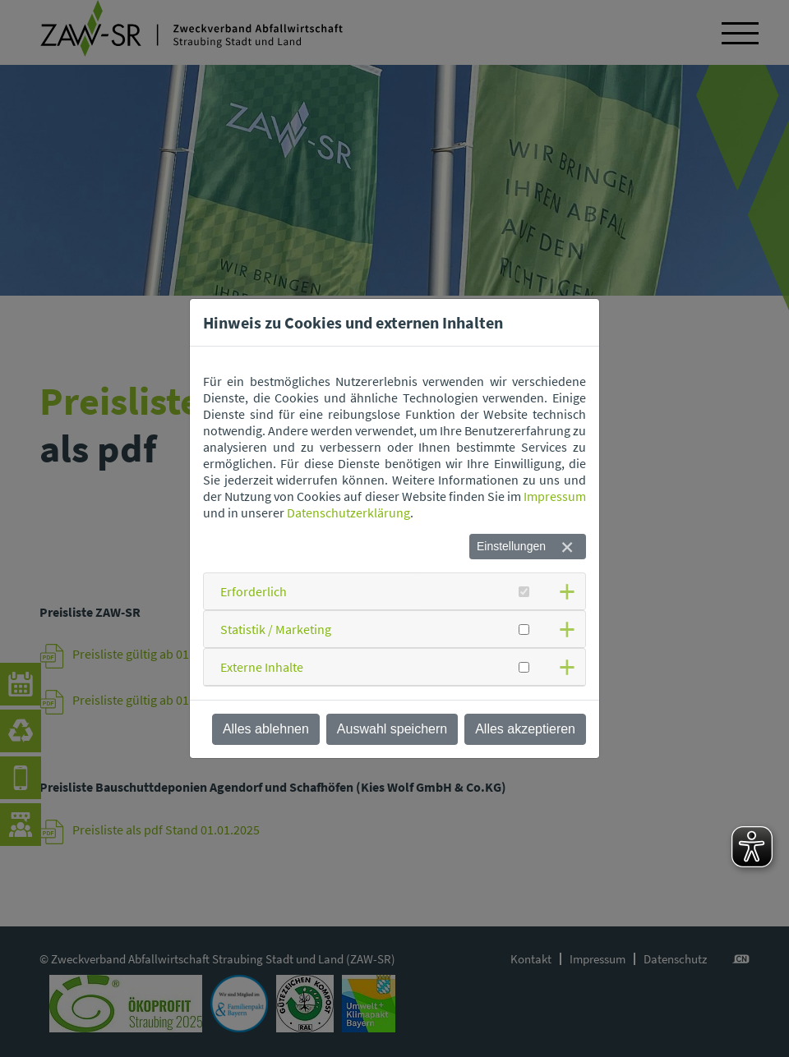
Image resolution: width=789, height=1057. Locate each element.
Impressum (555, 496)
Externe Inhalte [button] (261, 667)
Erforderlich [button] (253, 591)
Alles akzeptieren (525, 729)
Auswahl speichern (392, 729)
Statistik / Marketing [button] (275, 629)
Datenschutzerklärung (348, 512)
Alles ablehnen (266, 729)
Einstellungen (511, 546)
